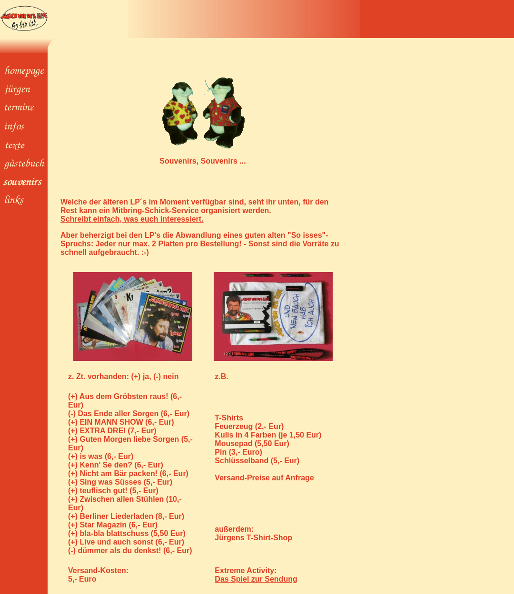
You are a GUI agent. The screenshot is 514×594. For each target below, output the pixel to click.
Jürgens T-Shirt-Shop (253, 538)
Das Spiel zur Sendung (256, 579)
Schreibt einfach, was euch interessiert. (132, 219)
